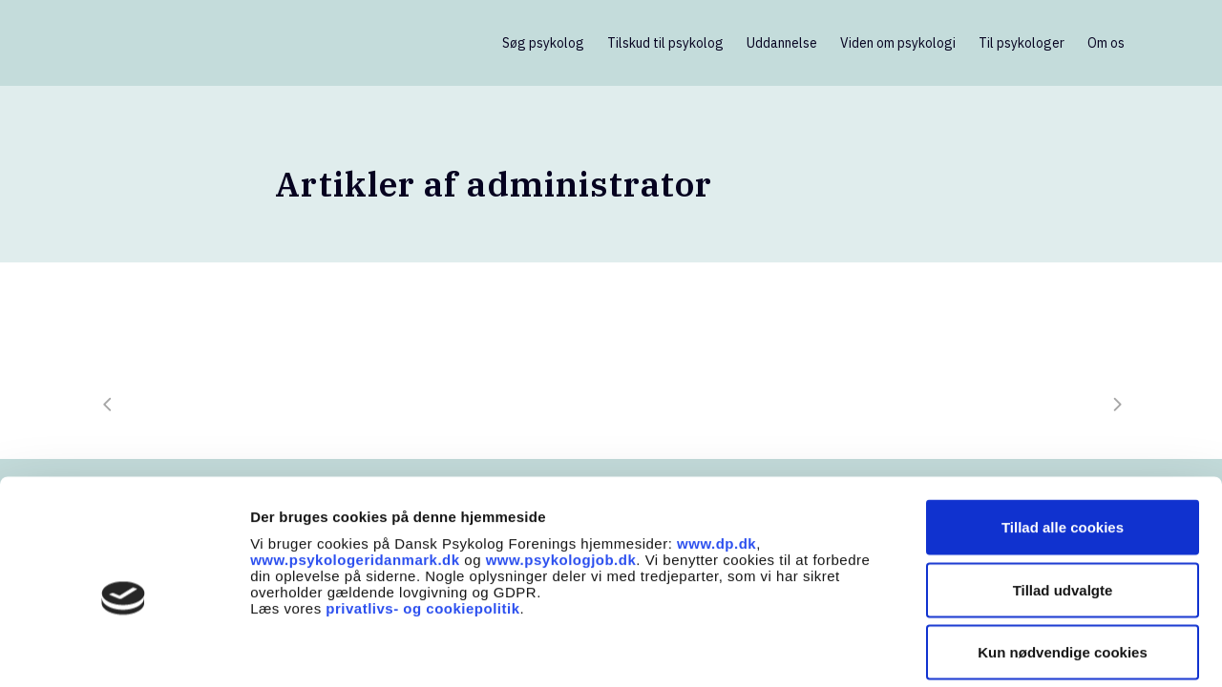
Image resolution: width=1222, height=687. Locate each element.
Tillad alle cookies (1062, 436)
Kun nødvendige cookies (1063, 561)
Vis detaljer (992, 649)
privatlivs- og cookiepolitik (422, 518)
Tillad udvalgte (1063, 499)
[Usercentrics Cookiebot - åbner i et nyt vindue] (123, 649)
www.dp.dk (716, 453)
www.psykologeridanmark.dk (355, 469)
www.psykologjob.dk (561, 469)
